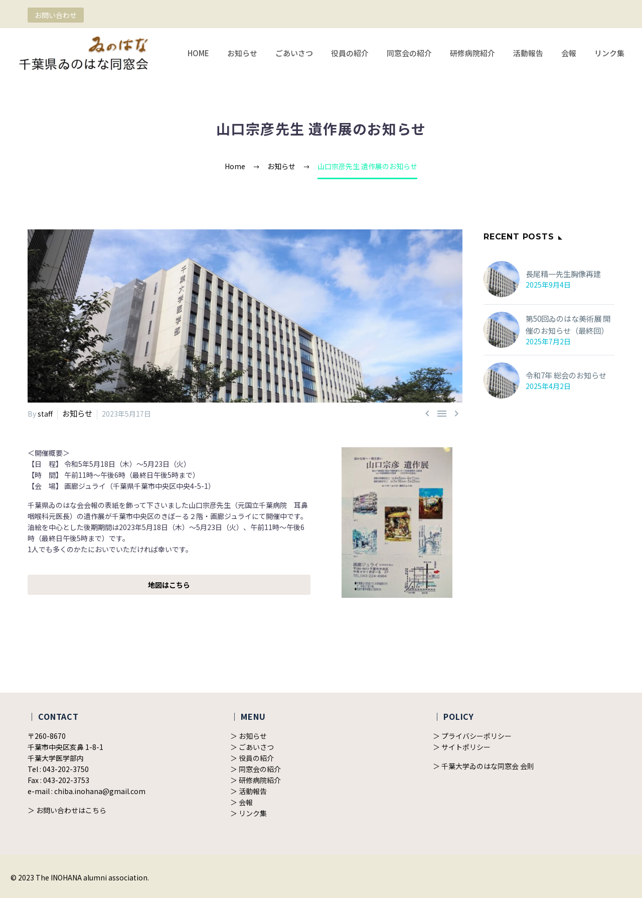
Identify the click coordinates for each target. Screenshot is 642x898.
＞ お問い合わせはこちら (67, 810)
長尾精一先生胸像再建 (561, 274)
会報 (568, 53)
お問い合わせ (56, 15)
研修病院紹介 (472, 53)
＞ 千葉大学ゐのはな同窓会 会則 (483, 765)
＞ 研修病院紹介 (255, 780)
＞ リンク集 (248, 813)
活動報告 (528, 53)
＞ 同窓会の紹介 (255, 768)
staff (45, 413)
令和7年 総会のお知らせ (563, 375)
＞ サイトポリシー (462, 746)
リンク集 (609, 53)
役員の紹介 (350, 53)
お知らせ (242, 53)
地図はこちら (169, 584)
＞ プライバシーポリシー (472, 735)
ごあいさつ (294, 53)
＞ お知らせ (248, 735)
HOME (198, 53)
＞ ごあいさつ (252, 746)
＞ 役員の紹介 (252, 757)
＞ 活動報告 (248, 791)
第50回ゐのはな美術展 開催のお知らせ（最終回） (569, 324)
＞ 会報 (241, 802)
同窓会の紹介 (409, 53)
